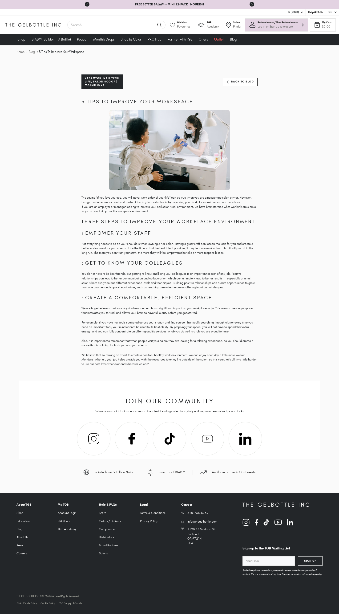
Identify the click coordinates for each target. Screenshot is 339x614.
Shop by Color (131, 39)
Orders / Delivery (110, 521)
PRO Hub (154, 39)
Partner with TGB (180, 39)
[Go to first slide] (252, 4)
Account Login (67, 513)
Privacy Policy (149, 521)
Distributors (106, 537)
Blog (233, 39)
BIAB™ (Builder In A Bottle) (51, 39)
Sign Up (310, 560)
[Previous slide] (87, 4)
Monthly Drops (103, 39)
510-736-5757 (198, 513)
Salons (103, 553)
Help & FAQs (315, 12)
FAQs (102, 513)
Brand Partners (108, 545)
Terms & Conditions (152, 513)
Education (23, 521)
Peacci (82, 39)
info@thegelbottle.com (202, 521)
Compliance (107, 529)
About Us (22, 537)
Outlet (219, 39)
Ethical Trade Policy (26, 603)
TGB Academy (67, 529)
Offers (203, 39)
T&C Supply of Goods (70, 603)
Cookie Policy (47, 603)
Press (20, 545)
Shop (21, 39)
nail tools (119, 322)
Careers (21, 553)
